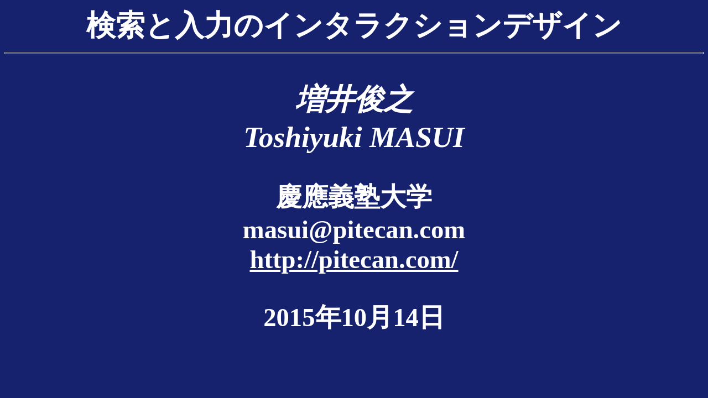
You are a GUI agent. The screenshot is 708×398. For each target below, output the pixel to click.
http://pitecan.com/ (353, 259)
